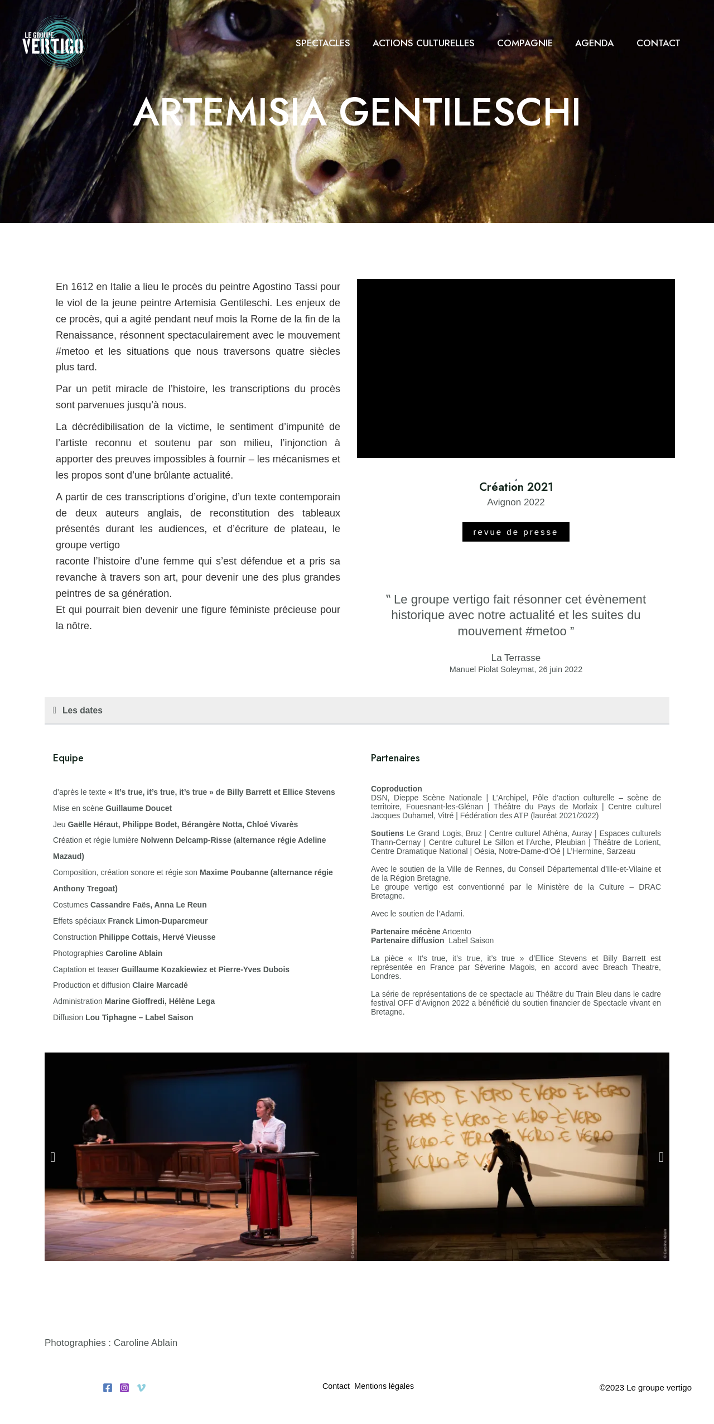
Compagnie (533, 43)
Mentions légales (388, 1390)
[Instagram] (124, 1391)
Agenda (599, 43)
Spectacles (338, 43)
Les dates (84, 711)
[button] (357, 711)
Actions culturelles (435, 43)
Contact (660, 43)
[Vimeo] (141, 1391)
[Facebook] (108, 1391)
